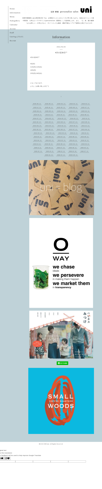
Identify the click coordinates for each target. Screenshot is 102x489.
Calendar (14, 25)
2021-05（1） (85, 136)
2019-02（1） (38, 151)
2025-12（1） (37, 107)
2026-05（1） (49, 103)
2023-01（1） (74, 125)
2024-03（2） (62, 118)
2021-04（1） (38, 140)
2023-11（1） (86, 118)
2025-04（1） (61, 111)
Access (13, 29)
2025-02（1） (85, 111)
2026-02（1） (73, 103)
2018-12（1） (61, 151)
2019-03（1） (85, 147)
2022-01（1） (62, 133)
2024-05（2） (49, 118)
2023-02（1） (62, 125)
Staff (12, 33)
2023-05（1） (85, 122)
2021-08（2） (49, 136)
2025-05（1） (49, 111)
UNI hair (46, 444)
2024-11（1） (49, 114)
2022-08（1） (61, 129)
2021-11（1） (85, 133)
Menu (12, 17)
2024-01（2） (74, 118)
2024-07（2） (37, 118)
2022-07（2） (73, 129)
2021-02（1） (62, 140)
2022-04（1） (85, 129)
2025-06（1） (37, 111)
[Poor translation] (7, 458)
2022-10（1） (37, 129)
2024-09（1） (73, 114)
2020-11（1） (37, 144)
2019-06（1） (73, 147)
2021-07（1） (61, 136)
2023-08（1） (61, 122)
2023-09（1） (49, 122)
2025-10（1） (49, 107)
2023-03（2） (49, 125)
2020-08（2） (61, 144)
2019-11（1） (38, 147)
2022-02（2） (50, 133)
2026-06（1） (37, 103)
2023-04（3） (37, 125)
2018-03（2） (61, 155)
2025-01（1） (38, 114)
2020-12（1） (85, 140)
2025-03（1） (73, 111)
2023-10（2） (37, 122)
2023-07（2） (73, 122)
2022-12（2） (85, 125)
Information (15, 13)
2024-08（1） (85, 114)
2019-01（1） (50, 151)
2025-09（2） (61, 107)
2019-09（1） (49, 147)
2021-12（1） (74, 133)
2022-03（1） (38, 133)
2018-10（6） (73, 151)
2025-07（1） (85, 107)
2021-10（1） (38, 136)
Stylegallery (15, 21)
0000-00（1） (73, 155)
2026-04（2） (61, 103)
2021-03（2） (50, 140)
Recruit (13, 41)
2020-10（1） (49, 144)
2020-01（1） (85, 144)
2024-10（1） (61, 114)
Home (12, 9)
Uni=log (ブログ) (16, 37)
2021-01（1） (73, 140)
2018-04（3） (49, 155)
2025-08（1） (73, 107)
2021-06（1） (73, 136)
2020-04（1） (73, 144)
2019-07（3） (61, 147)
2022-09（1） (49, 129)
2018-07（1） (85, 151)
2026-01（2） (85, 103)
